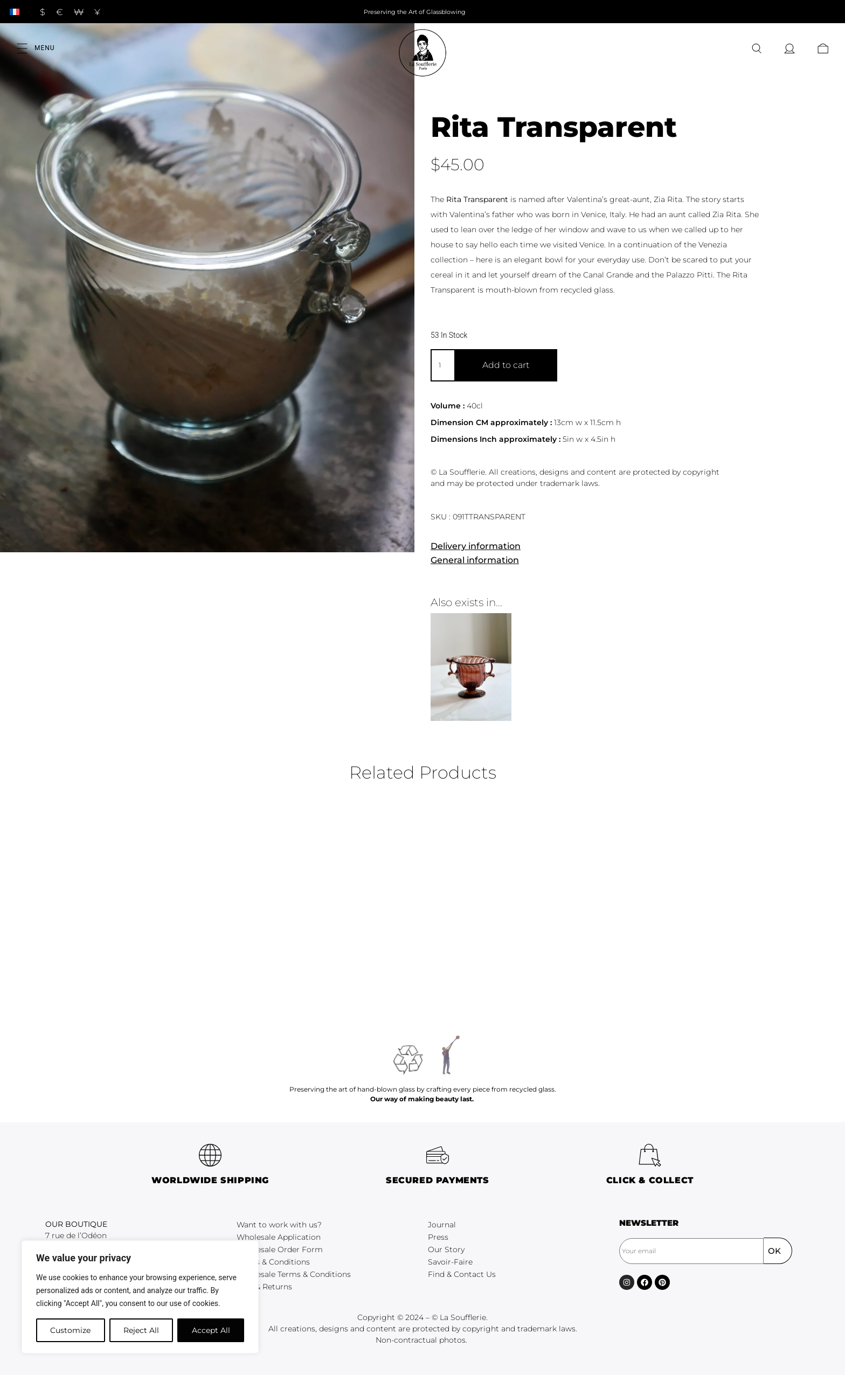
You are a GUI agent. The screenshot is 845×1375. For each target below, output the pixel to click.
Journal (442, 1225)
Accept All (211, 1330)
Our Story (446, 1249)
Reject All (141, 1330)
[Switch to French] (14, 11)
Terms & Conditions (273, 1262)
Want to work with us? (279, 1225)
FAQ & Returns (264, 1286)
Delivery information (476, 546)
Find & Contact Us (462, 1274)
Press (438, 1237)
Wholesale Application (279, 1237)
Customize (70, 1330)
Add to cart (505, 365)
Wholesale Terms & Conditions (294, 1274)
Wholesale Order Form (280, 1249)
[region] (140, 1296)
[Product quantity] (442, 365)
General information (475, 560)
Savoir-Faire (450, 1262)
